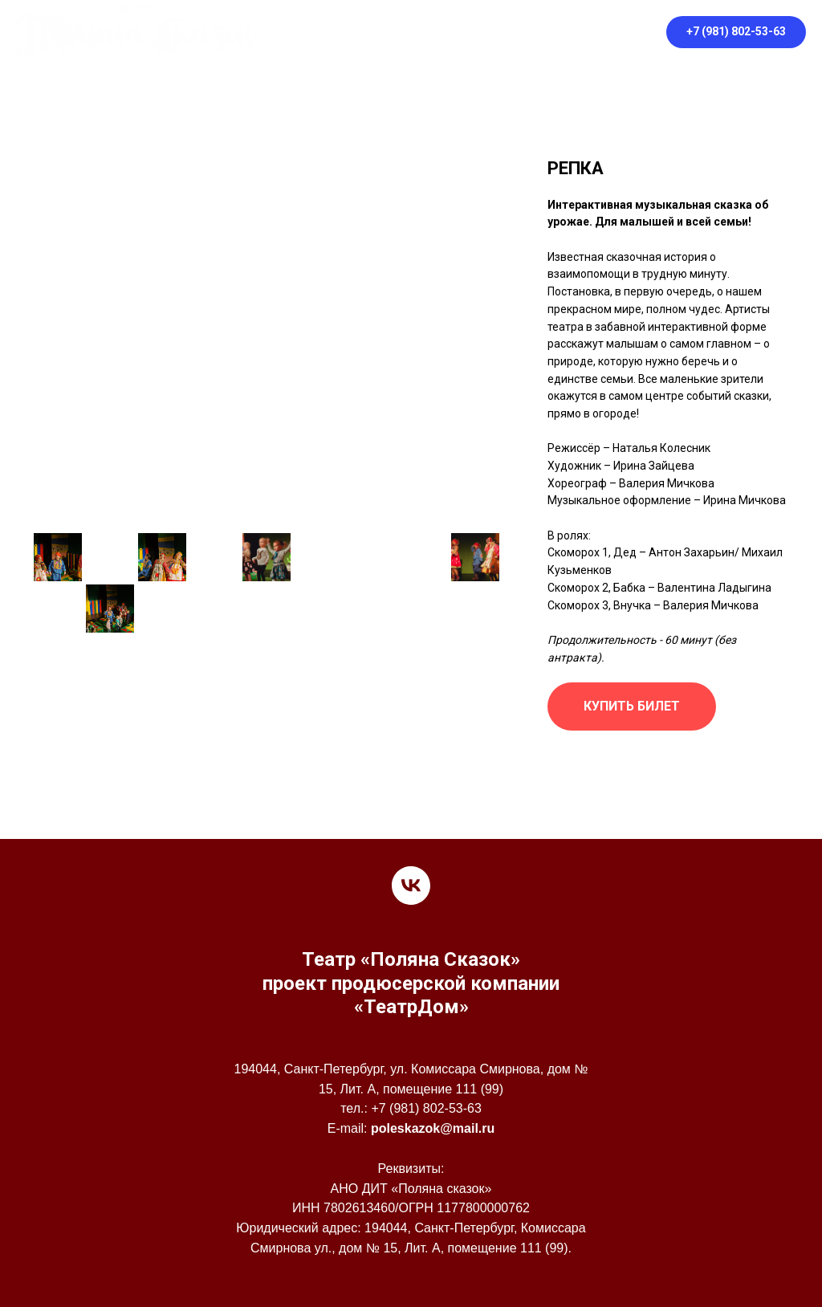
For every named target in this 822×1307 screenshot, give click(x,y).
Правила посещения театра (436, 41)
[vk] (626, 32)
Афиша (469, 22)
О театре (384, 22)
